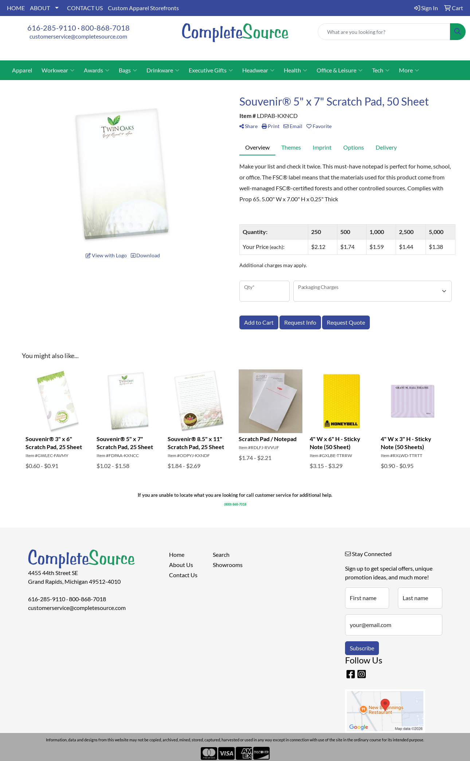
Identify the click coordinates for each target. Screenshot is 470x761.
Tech (380, 70)
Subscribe (362, 648)
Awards (96, 70)
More (409, 70)
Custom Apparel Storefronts (143, 7)
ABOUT (40, 7)
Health (295, 70)
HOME (16, 7)
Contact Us (183, 574)
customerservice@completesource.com (78, 36)
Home (176, 554)
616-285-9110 (51, 27)
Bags (128, 70)
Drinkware (162, 70)
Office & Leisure (340, 70)
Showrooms (228, 564)
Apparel (22, 70)
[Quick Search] (384, 31)
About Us (181, 564)
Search (221, 554)
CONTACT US (85, 7)
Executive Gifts (211, 70)
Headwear (258, 70)
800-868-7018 (105, 27)
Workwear (58, 70)
